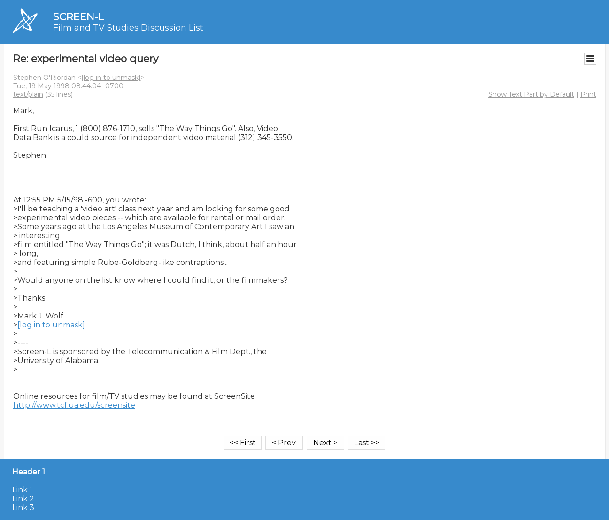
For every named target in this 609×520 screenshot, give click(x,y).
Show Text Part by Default (531, 94)
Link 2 (23, 498)
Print (588, 94)
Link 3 (23, 507)
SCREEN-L (78, 17)
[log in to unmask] (111, 77)
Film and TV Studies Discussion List (128, 28)
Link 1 (22, 489)
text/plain (28, 94)
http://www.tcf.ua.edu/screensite (74, 405)
